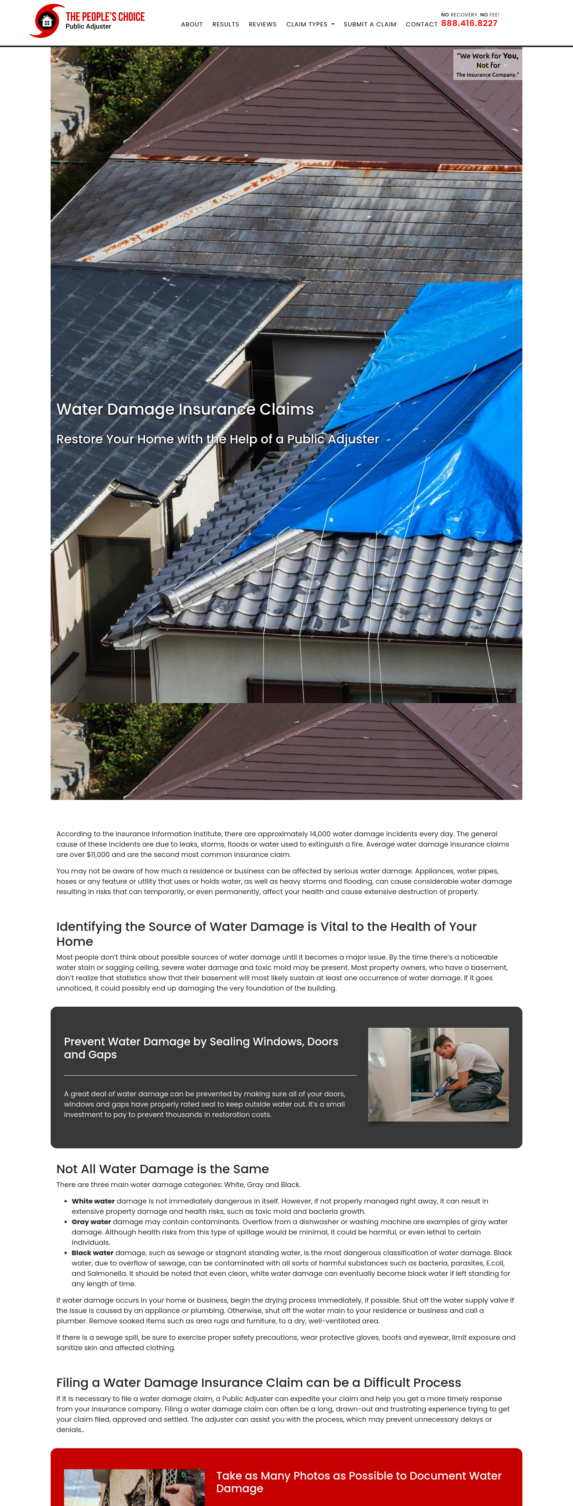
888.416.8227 (469, 22)
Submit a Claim (370, 23)
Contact (422, 23)
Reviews (263, 23)
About (192, 23)
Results (225, 23)
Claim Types (307, 23)
